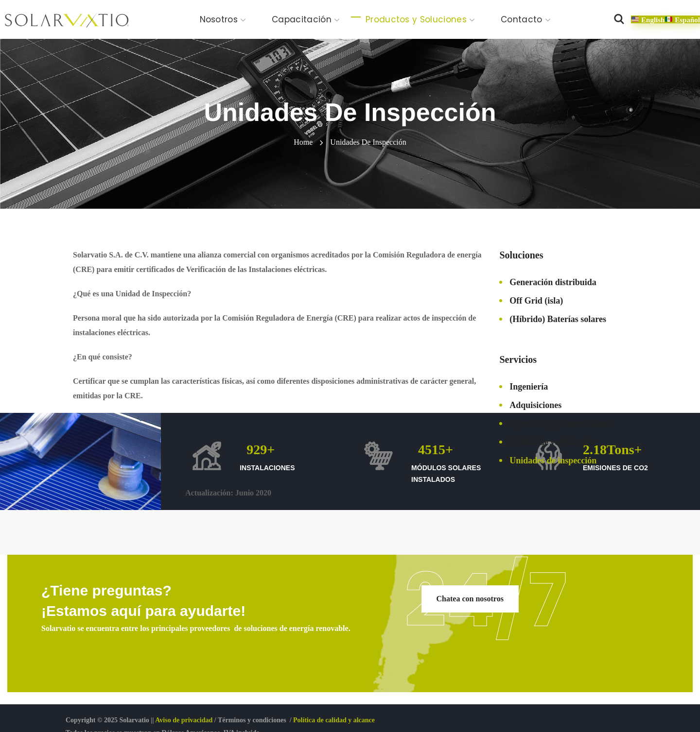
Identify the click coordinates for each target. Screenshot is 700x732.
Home (303, 142)
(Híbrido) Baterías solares (557, 319)
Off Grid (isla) (536, 301)
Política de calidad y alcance (334, 720)
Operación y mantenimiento (561, 423)
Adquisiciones (535, 405)
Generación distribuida (552, 282)
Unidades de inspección (552, 460)
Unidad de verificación (551, 442)
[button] (619, 19)
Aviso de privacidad (183, 720)
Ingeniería (528, 387)
